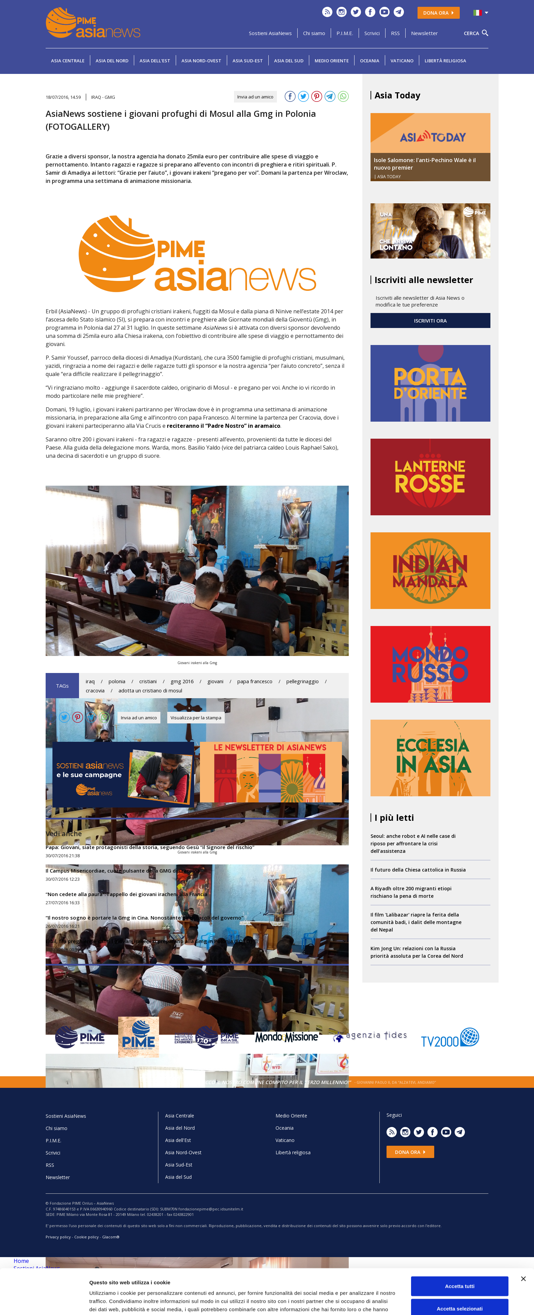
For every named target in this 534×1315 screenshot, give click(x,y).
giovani (215, 681)
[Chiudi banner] (523, 1240)
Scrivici (372, 33)
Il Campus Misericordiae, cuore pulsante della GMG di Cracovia (123, 870)
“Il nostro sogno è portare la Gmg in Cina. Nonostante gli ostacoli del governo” (145, 917)
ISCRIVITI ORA (430, 320)
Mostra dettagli (358, 1301)
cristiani (148, 681)
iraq (90, 681)
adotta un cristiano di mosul (150, 690)
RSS (395, 33)
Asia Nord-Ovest (201, 61)
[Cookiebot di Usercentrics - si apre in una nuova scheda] (44, 1302)
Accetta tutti (460, 1248)
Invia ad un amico (255, 97)
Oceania (369, 61)
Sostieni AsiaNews (270, 33)
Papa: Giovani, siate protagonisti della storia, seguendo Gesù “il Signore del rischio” (150, 847)
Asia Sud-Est (248, 61)
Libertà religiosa (445, 61)
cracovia (95, 690)
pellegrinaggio (302, 681)
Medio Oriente (332, 61)
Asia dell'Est (155, 61)
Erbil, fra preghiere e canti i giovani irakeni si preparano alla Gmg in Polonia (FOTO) (149, 941)
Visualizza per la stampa (196, 718)
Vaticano (402, 61)
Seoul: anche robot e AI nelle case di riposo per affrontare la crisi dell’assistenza (413, 843)
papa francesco (254, 681)
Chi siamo (314, 33)
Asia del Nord (112, 61)
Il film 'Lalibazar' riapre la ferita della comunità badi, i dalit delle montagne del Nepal (416, 922)
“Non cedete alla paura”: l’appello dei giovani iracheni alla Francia (126, 894)
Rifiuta (460, 1293)
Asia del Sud (288, 61)
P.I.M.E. (344, 33)
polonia (117, 681)
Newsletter (424, 33)
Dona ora (438, 13)
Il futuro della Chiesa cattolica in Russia (418, 869)
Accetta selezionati (460, 1270)
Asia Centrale (67, 61)
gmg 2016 (182, 681)
